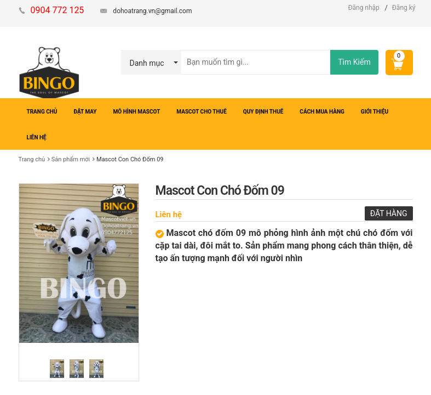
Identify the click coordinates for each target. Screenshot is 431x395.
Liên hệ (169, 214)
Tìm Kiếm (354, 62)
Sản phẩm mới (70, 159)
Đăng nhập (363, 8)
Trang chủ (32, 159)
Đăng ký (404, 8)
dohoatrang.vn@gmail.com (152, 11)
